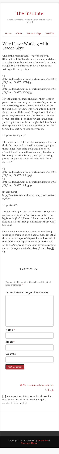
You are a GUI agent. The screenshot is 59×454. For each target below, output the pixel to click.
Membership (34, 33)
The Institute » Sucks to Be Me (38, 385)
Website (10, 354)
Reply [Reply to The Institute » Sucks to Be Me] (49, 390)
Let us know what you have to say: (27, 292)
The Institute (29, 13)
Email (9, 341)
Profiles (50, 33)
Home (8, 33)
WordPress (43, 440)
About (19, 33)
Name (9, 329)
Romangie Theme (29, 443)
